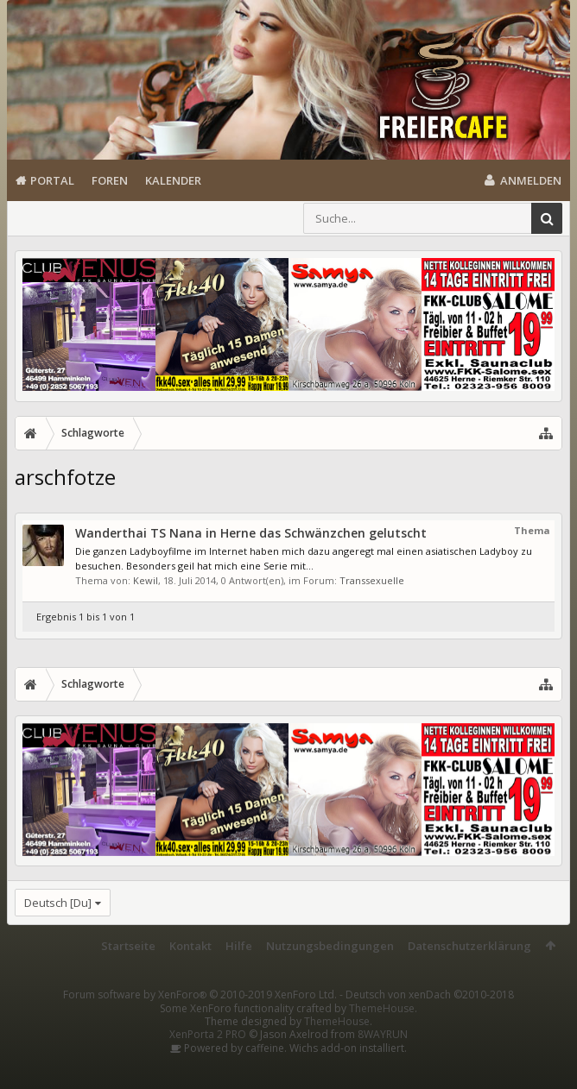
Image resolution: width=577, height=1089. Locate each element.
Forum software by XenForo (200, 994)
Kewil (145, 580)
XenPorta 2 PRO (207, 1034)
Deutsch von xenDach (430, 994)
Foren (110, 180)
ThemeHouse (382, 1008)
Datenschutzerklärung (469, 946)
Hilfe (238, 946)
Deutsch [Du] (58, 902)
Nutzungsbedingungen (330, 946)
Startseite (128, 946)
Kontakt (190, 946)
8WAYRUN (383, 1034)
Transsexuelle (371, 580)
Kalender (173, 180)
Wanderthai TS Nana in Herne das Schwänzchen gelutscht (251, 533)
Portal (52, 180)
